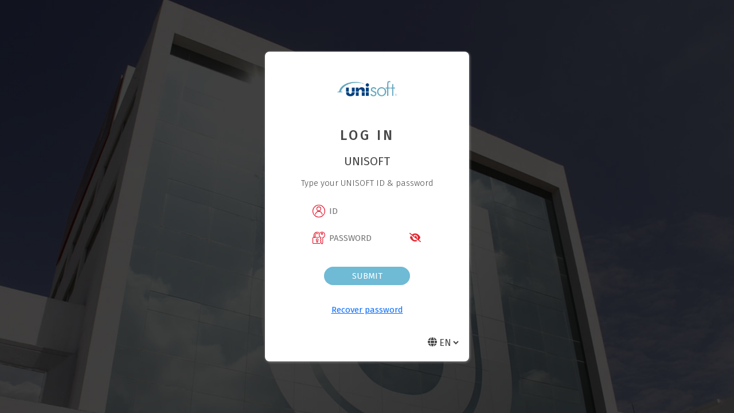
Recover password (367, 310)
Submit (367, 276)
